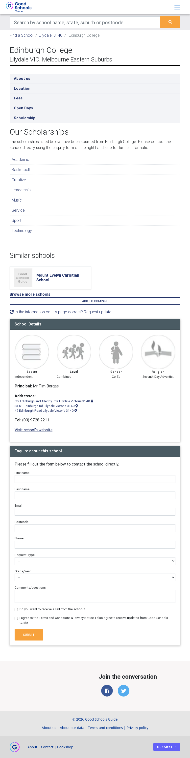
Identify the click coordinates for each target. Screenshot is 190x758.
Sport (16, 220)
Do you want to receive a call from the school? (52, 609)
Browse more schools (30, 294)
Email (18, 505)
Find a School (21, 35)
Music (17, 200)
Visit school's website (33, 429)
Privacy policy (137, 727)
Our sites (164, 747)
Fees (18, 98)
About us (22, 78)
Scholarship (24, 118)
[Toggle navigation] (177, 7)
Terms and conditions (105, 727)
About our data (72, 727)
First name (22, 473)
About (32, 747)
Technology (22, 230)
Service (18, 210)
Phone (19, 538)
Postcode (21, 522)
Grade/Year (23, 571)
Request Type (25, 555)
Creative (19, 179)
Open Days (23, 108)
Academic (20, 159)
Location (22, 88)
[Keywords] (85, 22)
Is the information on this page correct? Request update (60, 311)
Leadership (21, 189)
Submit (29, 635)
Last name (22, 489)
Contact (47, 747)
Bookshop (65, 747)
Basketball (21, 169)
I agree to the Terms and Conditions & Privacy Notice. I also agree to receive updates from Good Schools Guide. (94, 620)
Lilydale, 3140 (50, 35)
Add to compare (95, 301)
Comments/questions (30, 587)
